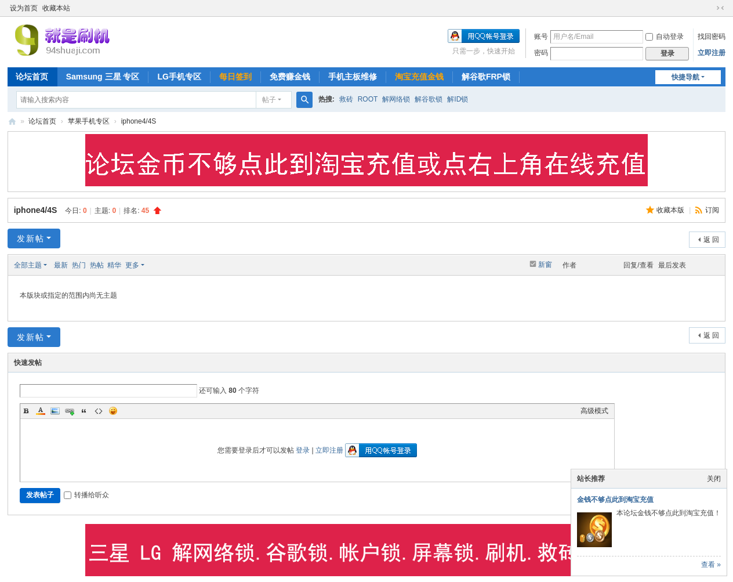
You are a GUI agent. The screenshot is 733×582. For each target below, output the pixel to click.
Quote (84, 411)
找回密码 (711, 36)
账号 (541, 36)
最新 (61, 265)
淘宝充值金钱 (419, 76)
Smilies (113, 411)
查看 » (711, 565)
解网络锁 (396, 99)
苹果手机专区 (89, 121)
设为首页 (24, 8)
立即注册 (711, 53)
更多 (132, 265)
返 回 (711, 240)
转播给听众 (86, 495)
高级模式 (594, 411)
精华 (114, 265)
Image (55, 411)
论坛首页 (32, 76)
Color (40, 411)
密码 (541, 53)
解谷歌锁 (428, 99)
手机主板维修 (352, 76)
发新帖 (31, 238)
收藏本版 (671, 210)
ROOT (368, 99)
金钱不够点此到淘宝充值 (615, 500)
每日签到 (235, 76)
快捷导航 (685, 77)
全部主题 (28, 265)
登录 (303, 450)
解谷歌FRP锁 (486, 76)
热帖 (97, 265)
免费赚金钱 (290, 76)
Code (98, 411)
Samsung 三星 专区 (103, 76)
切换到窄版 (720, 8)
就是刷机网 (12, 121)
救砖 (346, 99)
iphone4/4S (139, 121)
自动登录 (664, 36)
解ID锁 (457, 99)
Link (69, 411)
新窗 (545, 265)
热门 (79, 265)
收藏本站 (56, 8)
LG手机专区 (179, 76)
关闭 (714, 479)
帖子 (269, 100)
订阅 (712, 210)
